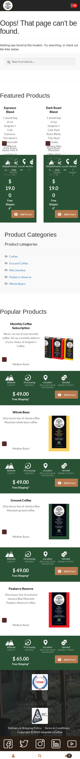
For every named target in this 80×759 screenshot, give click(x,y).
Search (40, 756)
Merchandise (17, 270)
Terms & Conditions (57, 728)
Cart (62, 756)
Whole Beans (17, 283)
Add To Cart (23, 213)
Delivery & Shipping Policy (25, 728)
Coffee (13, 256)
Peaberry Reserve (20, 277)
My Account (13, 756)
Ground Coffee (18, 263)
